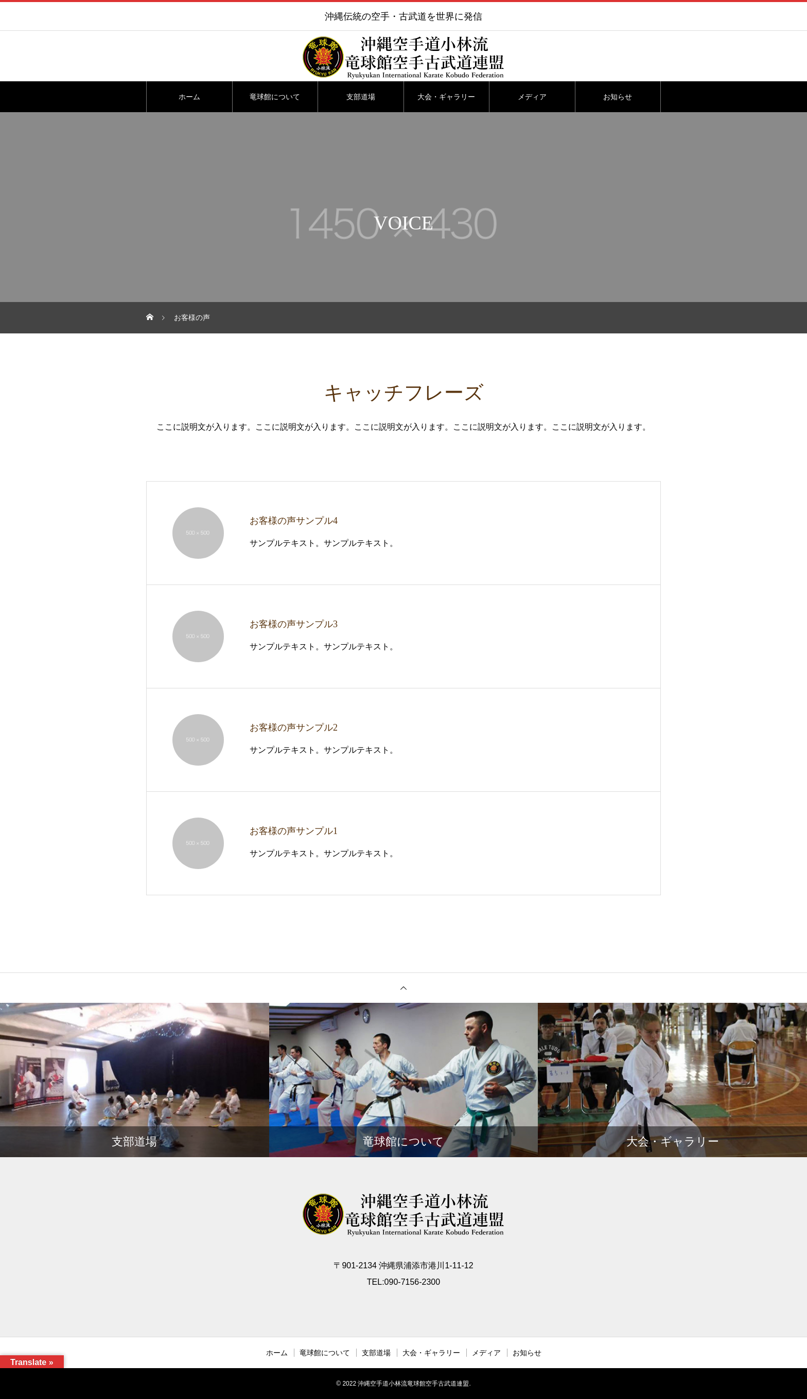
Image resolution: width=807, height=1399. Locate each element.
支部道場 (360, 97)
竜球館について (275, 97)
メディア (532, 97)
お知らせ (617, 97)
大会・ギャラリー (446, 97)
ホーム (189, 97)
